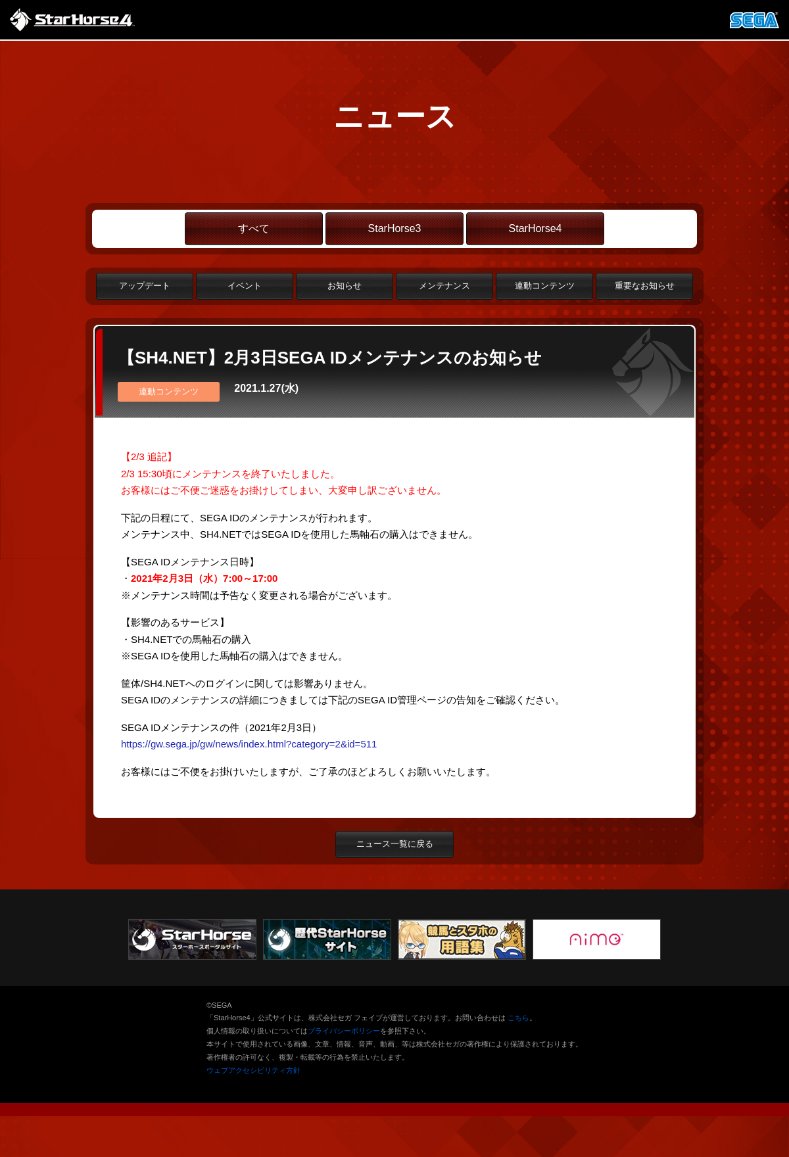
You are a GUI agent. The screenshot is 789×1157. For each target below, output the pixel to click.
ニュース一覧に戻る (394, 844)
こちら (518, 1018)
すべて (254, 228)
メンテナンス (444, 286)
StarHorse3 (394, 228)
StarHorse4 (535, 228)
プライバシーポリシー (344, 1031)
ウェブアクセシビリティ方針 (253, 1070)
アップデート (144, 286)
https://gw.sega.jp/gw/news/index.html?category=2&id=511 (249, 743)
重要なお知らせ (645, 286)
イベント (244, 286)
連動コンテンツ (545, 286)
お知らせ (344, 286)
